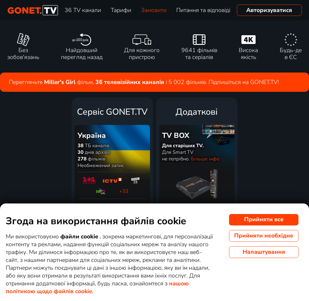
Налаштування (264, 252)
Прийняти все (264, 219)
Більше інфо (205, 159)
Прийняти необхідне (263, 236)
